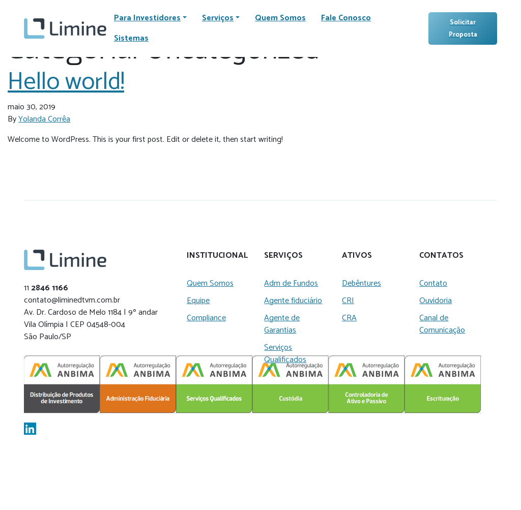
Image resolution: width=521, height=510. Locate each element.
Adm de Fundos (291, 283)
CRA (349, 318)
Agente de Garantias (282, 324)
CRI (348, 301)
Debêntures (361, 283)
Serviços (283, 256)
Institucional (217, 256)
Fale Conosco (346, 18)
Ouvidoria (435, 301)
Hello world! (66, 82)
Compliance (206, 318)
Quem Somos (280, 18)
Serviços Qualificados (285, 354)
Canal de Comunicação (442, 324)
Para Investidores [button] (147, 18)
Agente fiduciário (293, 301)
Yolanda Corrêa (44, 119)
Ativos (357, 256)
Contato (433, 283)
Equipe (198, 301)
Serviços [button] (218, 18)
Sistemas (131, 38)
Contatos (441, 256)
